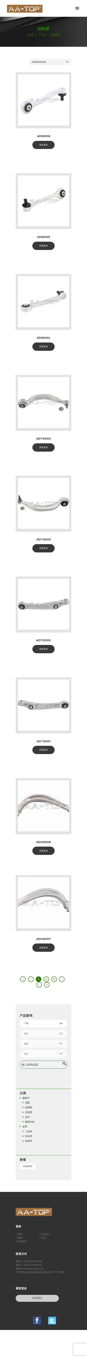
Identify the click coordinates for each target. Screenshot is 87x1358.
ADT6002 (43, 640)
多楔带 (28, 1141)
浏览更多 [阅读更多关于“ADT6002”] (43, 649)
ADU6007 (43, 939)
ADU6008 (43, 842)
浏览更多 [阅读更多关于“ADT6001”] (43, 749)
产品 (42, 35)
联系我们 (22, 1242)
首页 (30, 35)
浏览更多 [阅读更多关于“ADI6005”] (43, 245)
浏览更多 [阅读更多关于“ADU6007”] (43, 947)
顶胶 (27, 1103)
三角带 (28, 1131)
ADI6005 (43, 237)
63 (54, 979)
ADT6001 (43, 741)
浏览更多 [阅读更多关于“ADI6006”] (43, 144)
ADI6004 (43, 338)
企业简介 (45, 1234)
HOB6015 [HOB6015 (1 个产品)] (27, 1166)
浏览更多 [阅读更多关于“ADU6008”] (43, 850)
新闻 (19, 1238)
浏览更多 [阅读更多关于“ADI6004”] (43, 346)
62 (46, 979)
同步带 (28, 1136)
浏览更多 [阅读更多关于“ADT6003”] (43, 548)
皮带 (24, 1127)
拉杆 (27, 1117)
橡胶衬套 (30, 1122)
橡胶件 (26, 1098)
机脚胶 (28, 1107)
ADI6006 (43, 136)
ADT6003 (43, 539)
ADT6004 (43, 438)
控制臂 (28, 1112)
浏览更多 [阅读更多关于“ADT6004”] (43, 447)
